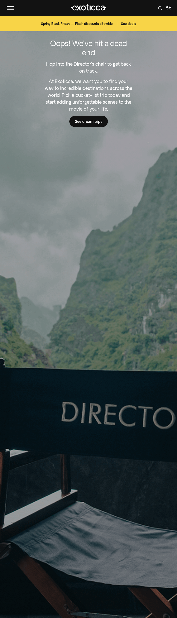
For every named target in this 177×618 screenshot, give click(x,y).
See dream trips (88, 121)
